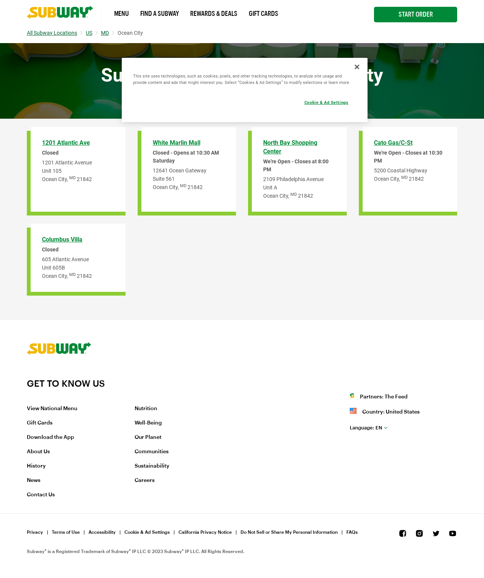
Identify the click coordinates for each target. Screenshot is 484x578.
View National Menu (52, 408)
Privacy (35, 532)
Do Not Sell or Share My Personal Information (289, 532)
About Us (38, 451)
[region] (245, 90)
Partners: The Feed (384, 397)
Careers (145, 480)
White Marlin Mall (176, 142)
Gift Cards (263, 13)
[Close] (357, 67)
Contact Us (41, 494)
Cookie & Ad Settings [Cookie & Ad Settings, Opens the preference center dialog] (326, 102)
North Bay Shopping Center (290, 147)
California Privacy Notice (205, 532)
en (366, 427)
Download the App (50, 437)
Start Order (416, 14)
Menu (121, 13)
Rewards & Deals (213, 13)
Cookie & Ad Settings (147, 532)
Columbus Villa (62, 239)
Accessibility (102, 532)
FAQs (352, 532)
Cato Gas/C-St (393, 142)
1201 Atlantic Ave (66, 142)
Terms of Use (66, 532)
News (33, 480)
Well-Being (148, 423)
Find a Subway (159, 13)
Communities (152, 451)
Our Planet (148, 437)
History (36, 466)
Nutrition (146, 408)
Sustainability (152, 466)
